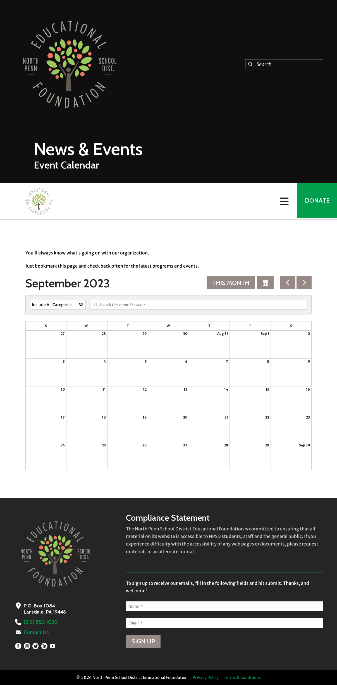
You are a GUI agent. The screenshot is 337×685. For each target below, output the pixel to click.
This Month (230, 283)
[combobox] (284, 64)
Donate (316, 201)
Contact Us (36, 632)
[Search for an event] (198, 305)
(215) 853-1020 (41, 622)
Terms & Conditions (242, 677)
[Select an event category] (58, 305)
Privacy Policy (206, 677)
